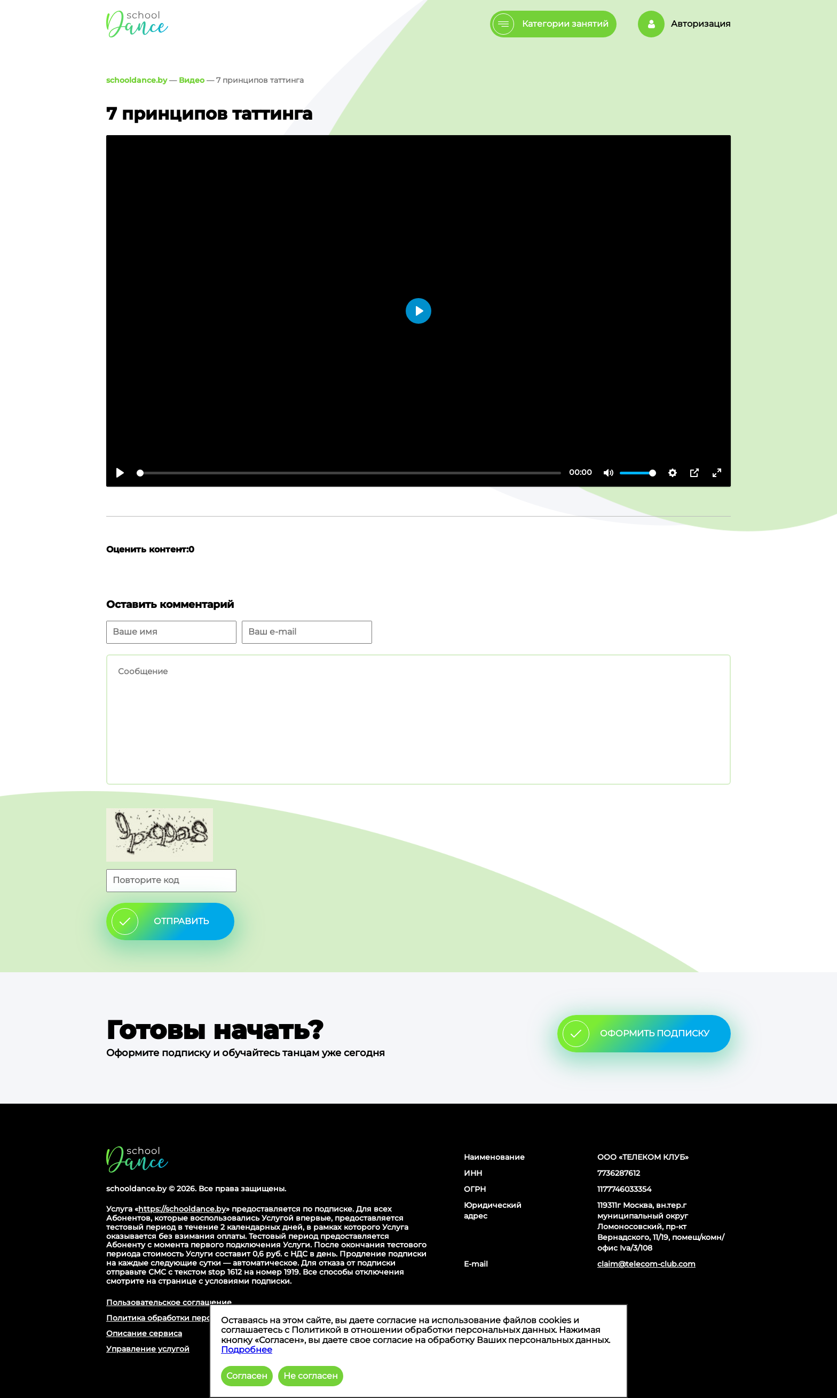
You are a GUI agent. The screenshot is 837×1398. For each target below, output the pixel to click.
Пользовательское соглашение (169, 1302)
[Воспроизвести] (120, 472)
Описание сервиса (144, 1333)
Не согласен (310, 1376)
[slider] (348, 473)
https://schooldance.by (182, 1209)
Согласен (246, 1376)
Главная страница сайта (137, 1159)
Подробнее (246, 1350)
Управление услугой (147, 1349)
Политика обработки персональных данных (194, 1318)
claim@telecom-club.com (646, 1264)
